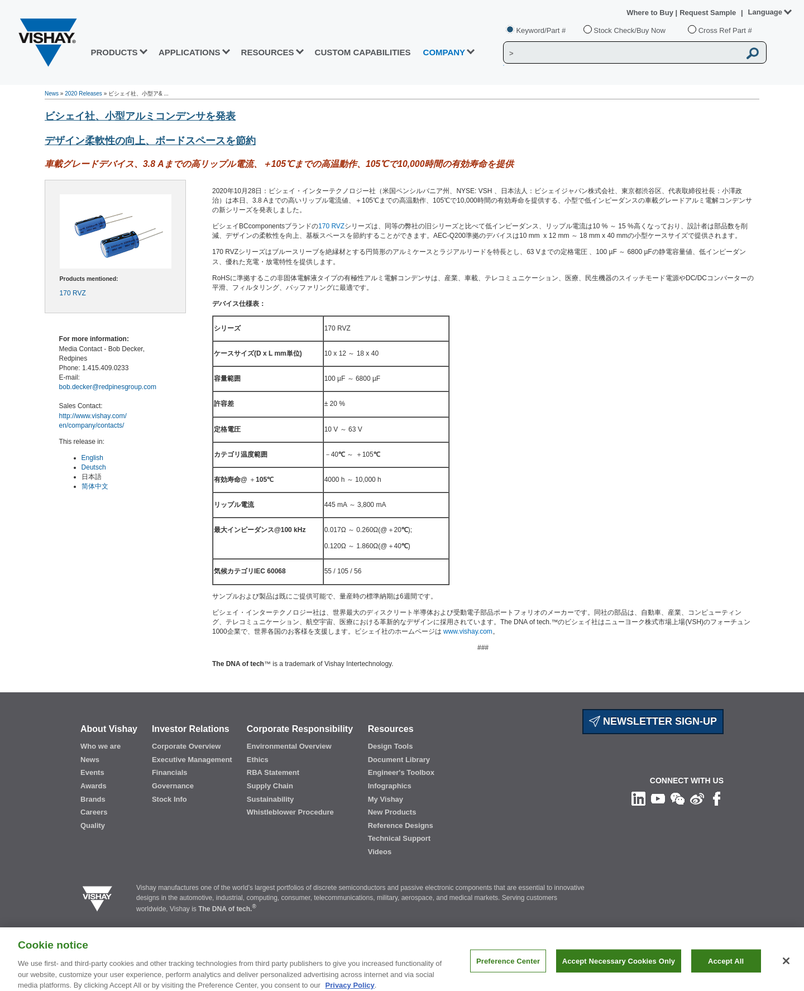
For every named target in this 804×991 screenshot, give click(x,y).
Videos (379, 852)
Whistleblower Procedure (290, 812)
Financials (170, 772)
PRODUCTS (113, 52)
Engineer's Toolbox (401, 772)
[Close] (786, 971)
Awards (93, 786)
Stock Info (169, 799)
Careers (93, 812)
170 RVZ (73, 293)
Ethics (258, 759)
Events (92, 772)
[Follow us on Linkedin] (638, 798)
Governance (173, 786)
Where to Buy (650, 12)
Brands (93, 799)
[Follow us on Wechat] (678, 798)
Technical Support (399, 838)
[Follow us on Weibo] (697, 798)
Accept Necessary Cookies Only (618, 971)
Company (444, 52)
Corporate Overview (186, 746)
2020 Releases (83, 93)
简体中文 (95, 486)
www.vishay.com (467, 631)
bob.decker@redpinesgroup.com (107, 387)
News (52, 93)
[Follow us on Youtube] (658, 798)
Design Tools (390, 746)
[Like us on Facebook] (717, 798)
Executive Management (192, 759)
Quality (92, 825)
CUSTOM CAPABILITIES (363, 52)
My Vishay (385, 799)
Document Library (399, 759)
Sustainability (270, 799)
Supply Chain (270, 786)
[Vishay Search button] (752, 53)
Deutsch (94, 467)
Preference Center (508, 971)
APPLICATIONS (190, 52)
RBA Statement (273, 772)
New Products (392, 812)
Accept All (726, 971)
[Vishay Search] (622, 53)
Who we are (100, 746)
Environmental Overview (289, 746)
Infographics (389, 786)
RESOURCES (267, 52)
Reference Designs (400, 825)
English (92, 458)
